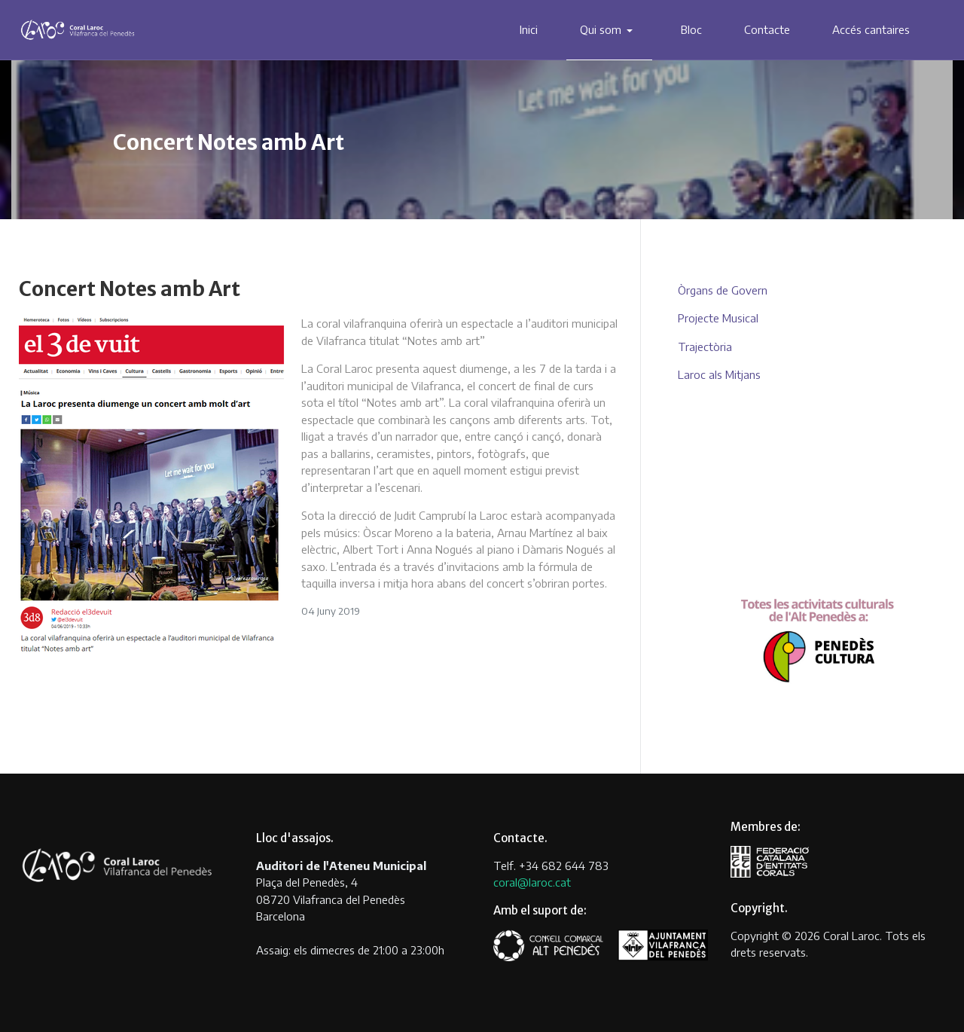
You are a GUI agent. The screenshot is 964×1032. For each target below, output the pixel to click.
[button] (609, 30)
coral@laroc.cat (532, 882)
